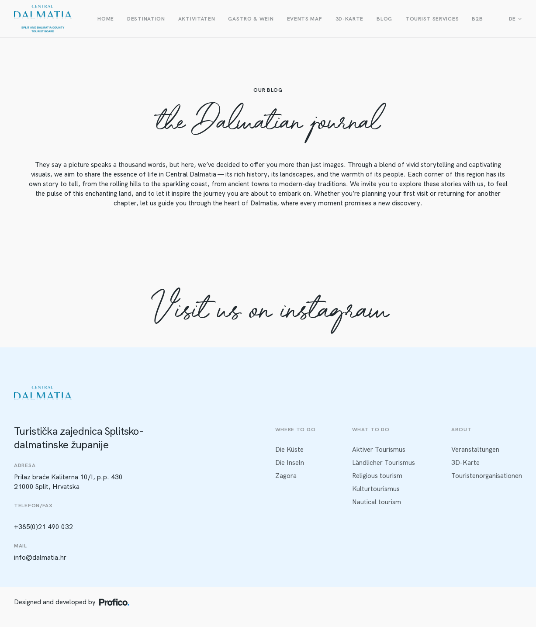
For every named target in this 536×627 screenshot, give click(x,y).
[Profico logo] (114, 602)
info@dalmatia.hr (40, 557)
